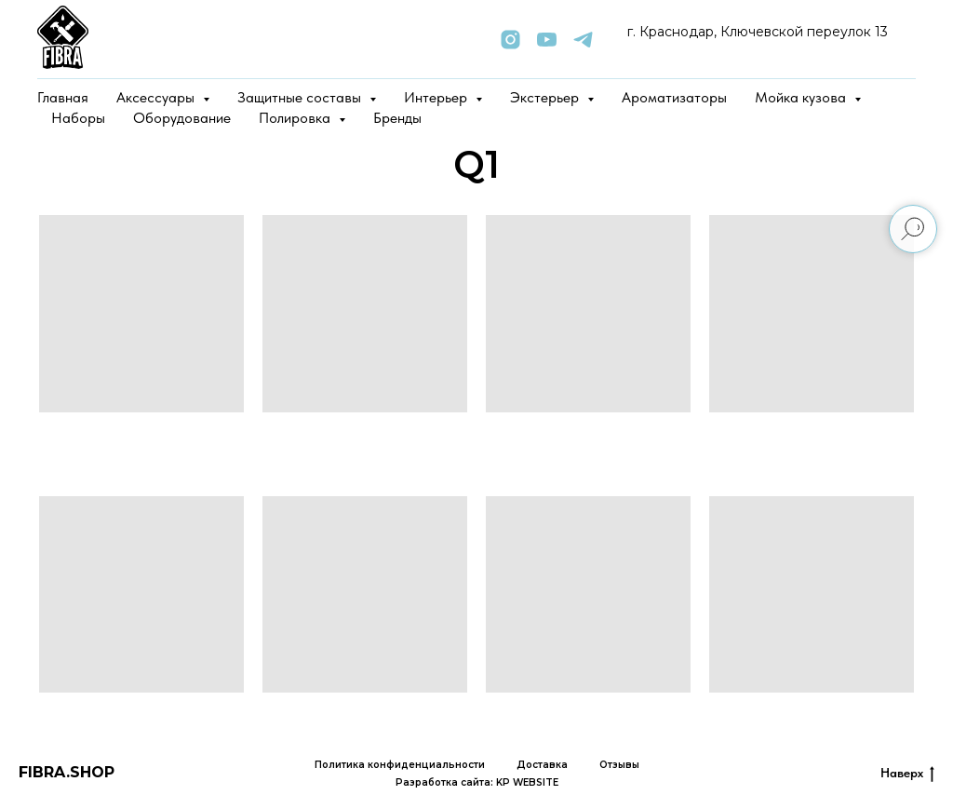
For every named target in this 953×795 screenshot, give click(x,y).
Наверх (907, 773)
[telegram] (583, 39)
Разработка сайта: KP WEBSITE (477, 782)
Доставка (542, 765)
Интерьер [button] (437, 97)
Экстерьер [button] (546, 97)
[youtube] (546, 39)
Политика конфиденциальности (400, 765)
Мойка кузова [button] (802, 97)
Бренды (397, 118)
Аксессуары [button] (157, 97)
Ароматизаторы (674, 97)
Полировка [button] (296, 118)
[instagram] (510, 39)
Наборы (78, 118)
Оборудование (182, 118)
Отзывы (619, 765)
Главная (62, 97)
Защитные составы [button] (301, 97)
